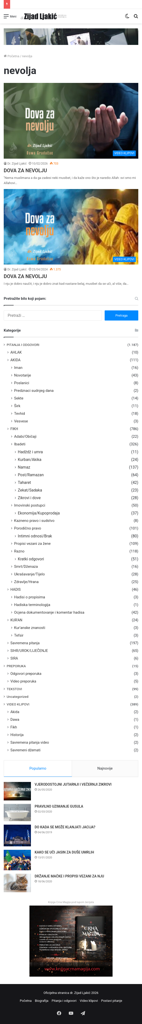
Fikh (13, 727)
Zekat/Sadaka (30, 490)
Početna (11, 56)
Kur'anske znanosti (29, 628)
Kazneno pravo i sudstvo (34, 520)
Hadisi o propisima (29, 597)
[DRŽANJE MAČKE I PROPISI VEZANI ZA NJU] (17, 883)
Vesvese (21, 421)
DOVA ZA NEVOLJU (25, 170)
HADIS (15, 589)
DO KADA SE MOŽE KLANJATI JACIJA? (65, 827)
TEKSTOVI (14, 689)
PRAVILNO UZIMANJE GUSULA (59, 806)
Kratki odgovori (31, 559)
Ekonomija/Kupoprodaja (39, 513)
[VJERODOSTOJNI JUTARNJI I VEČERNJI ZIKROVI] (17, 791)
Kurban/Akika (29, 459)
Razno (19, 551)
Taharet (24, 482)
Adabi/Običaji (25, 436)
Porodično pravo (27, 528)
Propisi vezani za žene (32, 543)
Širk (17, 406)
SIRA (14, 658)
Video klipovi (89, 1001)
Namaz (24, 467)
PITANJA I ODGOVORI (23, 345)
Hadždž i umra (30, 452)
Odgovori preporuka (25, 674)
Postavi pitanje (111, 1001)
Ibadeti (19, 444)
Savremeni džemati (25, 750)
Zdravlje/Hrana (26, 582)
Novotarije (22, 375)
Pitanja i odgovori (64, 1001)
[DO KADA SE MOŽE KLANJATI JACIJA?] (17, 835)
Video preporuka (23, 681)
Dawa (14, 719)
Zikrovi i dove (29, 497)
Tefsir (19, 635)
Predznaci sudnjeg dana (34, 390)
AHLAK (16, 352)
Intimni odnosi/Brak (35, 536)
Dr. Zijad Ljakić (17, 163)
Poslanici (21, 383)
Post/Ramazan (31, 475)
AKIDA (15, 360)
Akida (14, 712)
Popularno (37, 768)
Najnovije (105, 768)
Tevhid (19, 413)
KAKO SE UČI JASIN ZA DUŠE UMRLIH (64, 852)
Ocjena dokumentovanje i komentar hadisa (49, 612)
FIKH (14, 429)
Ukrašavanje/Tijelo (29, 574)
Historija (17, 735)
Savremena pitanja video (29, 742)
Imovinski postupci (29, 505)
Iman (18, 367)
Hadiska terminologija (32, 605)
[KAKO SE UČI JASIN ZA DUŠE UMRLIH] (17, 860)
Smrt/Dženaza (26, 566)
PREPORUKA (16, 666)
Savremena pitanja (25, 643)
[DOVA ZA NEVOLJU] (71, 121)
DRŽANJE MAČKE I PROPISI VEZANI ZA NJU (69, 876)
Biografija (41, 1001)
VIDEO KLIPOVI (18, 704)
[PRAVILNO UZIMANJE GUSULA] (17, 812)
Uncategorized (17, 697)
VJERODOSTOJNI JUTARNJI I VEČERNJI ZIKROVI (73, 784)
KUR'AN (16, 620)
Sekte (18, 398)
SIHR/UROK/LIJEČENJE (29, 651)
